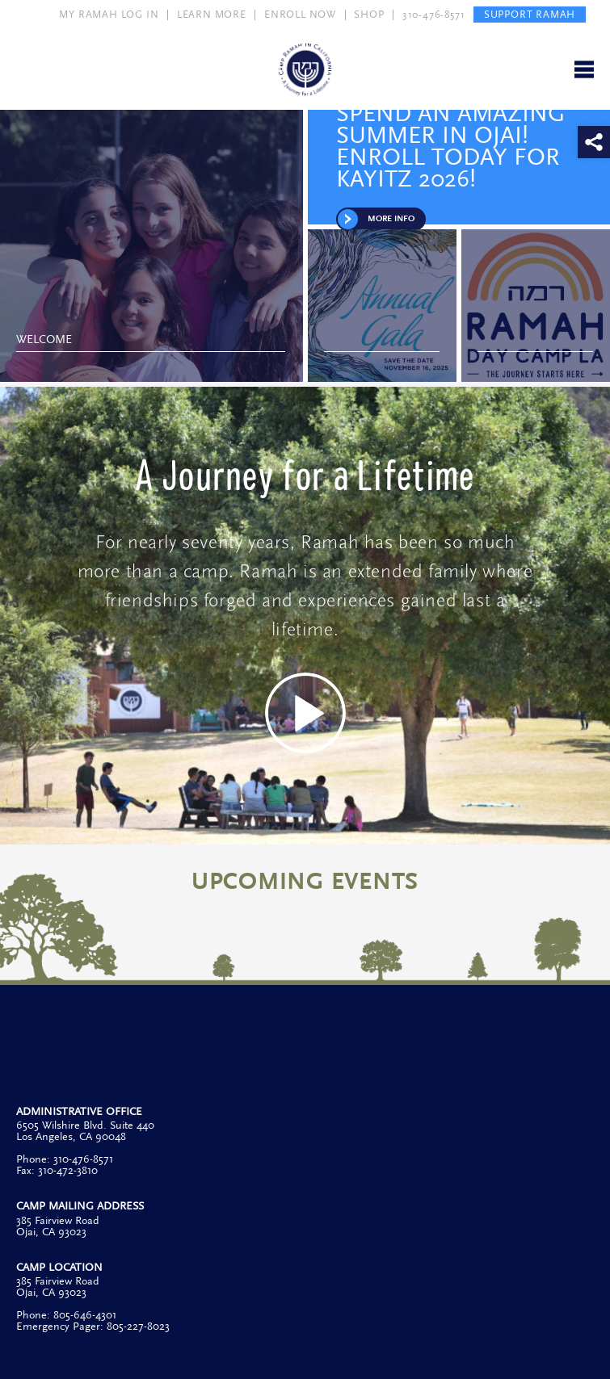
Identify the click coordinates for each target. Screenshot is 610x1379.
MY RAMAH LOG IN (108, 14)
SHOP (369, 14)
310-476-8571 (433, 14)
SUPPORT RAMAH (529, 14)
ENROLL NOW (300, 14)
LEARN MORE (211, 14)
